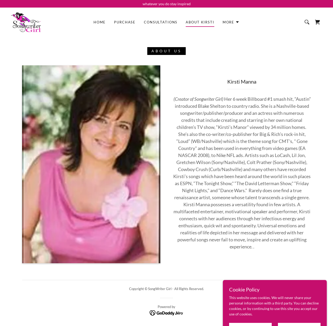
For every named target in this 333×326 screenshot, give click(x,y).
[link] (26, 22)
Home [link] (100, 22)
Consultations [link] (160, 22)
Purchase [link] (125, 22)
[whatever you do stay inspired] (166, 4)
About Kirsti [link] (200, 22)
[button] (231, 22)
